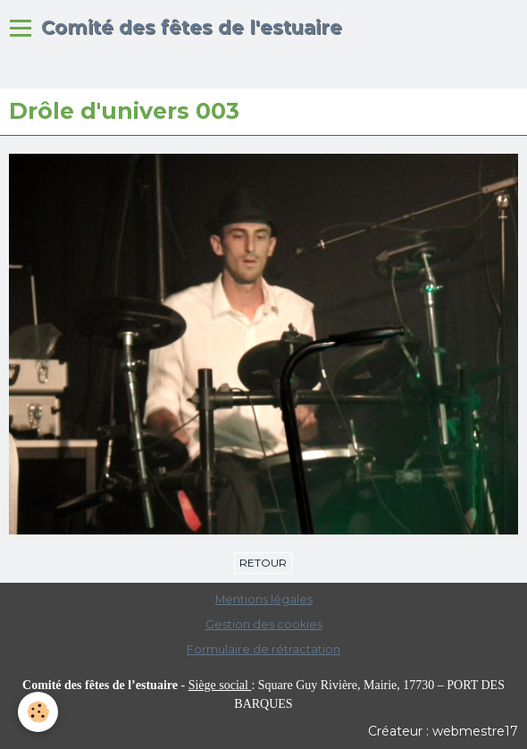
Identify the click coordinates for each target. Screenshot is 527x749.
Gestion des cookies (263, 624)
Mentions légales (264, 599)
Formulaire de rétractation (263, 649)
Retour (263, 562)
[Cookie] (38, 712)
